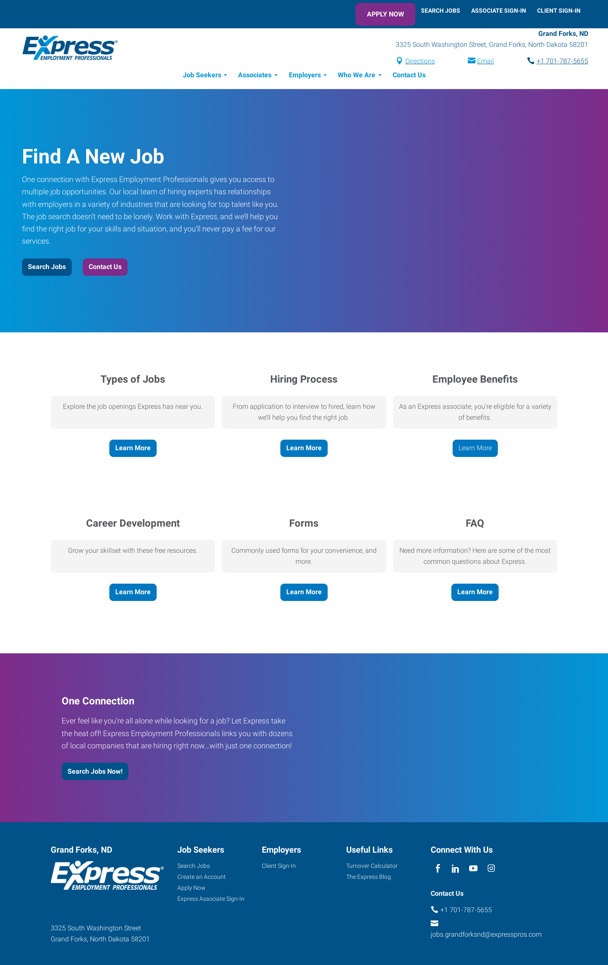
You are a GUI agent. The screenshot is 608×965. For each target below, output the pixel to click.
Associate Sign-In (498, 10)
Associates (254, 76)
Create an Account (201, 878)
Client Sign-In (559, 10)
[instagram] (491, 870)
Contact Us (409, 76)
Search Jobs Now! (95, 773)
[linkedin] (455, 870)
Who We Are (356, 76)
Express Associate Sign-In (210, 900)
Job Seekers (202, 76)
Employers (305, 76)
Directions (412, 62)
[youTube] (473, 870)
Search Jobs (440, 10)
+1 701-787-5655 (555, 62)
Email (478, 62)
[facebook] (438, 870)
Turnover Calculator (372, 867)
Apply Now (385, 14)
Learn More (133, 449)
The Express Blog (368, 878)
